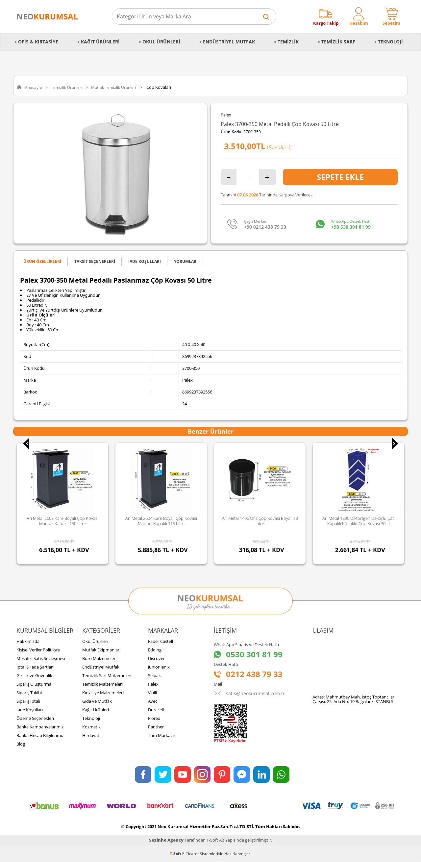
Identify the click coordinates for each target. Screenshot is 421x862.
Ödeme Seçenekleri (35, 718)
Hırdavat (90, 735)
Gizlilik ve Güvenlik (34, 675)
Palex (226, 115)
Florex (154, 718)
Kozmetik (91, 726)
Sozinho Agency (166, 840)
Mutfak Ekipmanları (101, 649)
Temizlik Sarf (338, 41)
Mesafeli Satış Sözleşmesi (40, 658)
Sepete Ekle (340, 176)
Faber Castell (160, 641)
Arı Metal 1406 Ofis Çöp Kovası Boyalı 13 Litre (260, 521)
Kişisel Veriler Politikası (38, 649)
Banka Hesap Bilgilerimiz (40, 735)
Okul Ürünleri (161, 41)
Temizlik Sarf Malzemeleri (106, 675)
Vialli (152, 692)
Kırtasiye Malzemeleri (103, 692)
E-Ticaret (190, 853)
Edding (154, 649)
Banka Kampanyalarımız (39, 726)
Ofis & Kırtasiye (38, 41)
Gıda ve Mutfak (97, 701)
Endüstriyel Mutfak (229, 41)
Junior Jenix (159, 667)
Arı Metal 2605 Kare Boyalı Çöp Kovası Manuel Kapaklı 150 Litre (62, 521)
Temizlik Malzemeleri (102, 684)
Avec (152, 701)
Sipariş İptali (28, 701)
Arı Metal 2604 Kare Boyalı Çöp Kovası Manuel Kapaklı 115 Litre (161, 521)
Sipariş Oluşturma (33, 684)
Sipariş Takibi (29, 692)
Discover (156, 658)
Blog (20, 744)
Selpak (154, 675)
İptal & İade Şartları (35, 667)
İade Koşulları (29, 709)
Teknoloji (390, 41)
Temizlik (288, 41)
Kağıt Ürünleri (100, 41)
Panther (156, 726)
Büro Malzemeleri (99, 658)
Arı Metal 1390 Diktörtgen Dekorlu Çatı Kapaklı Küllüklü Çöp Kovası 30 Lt (358, 521)
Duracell (156, 709)
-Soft (176, 853)
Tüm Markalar (161, 735)
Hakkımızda (27, 641)
